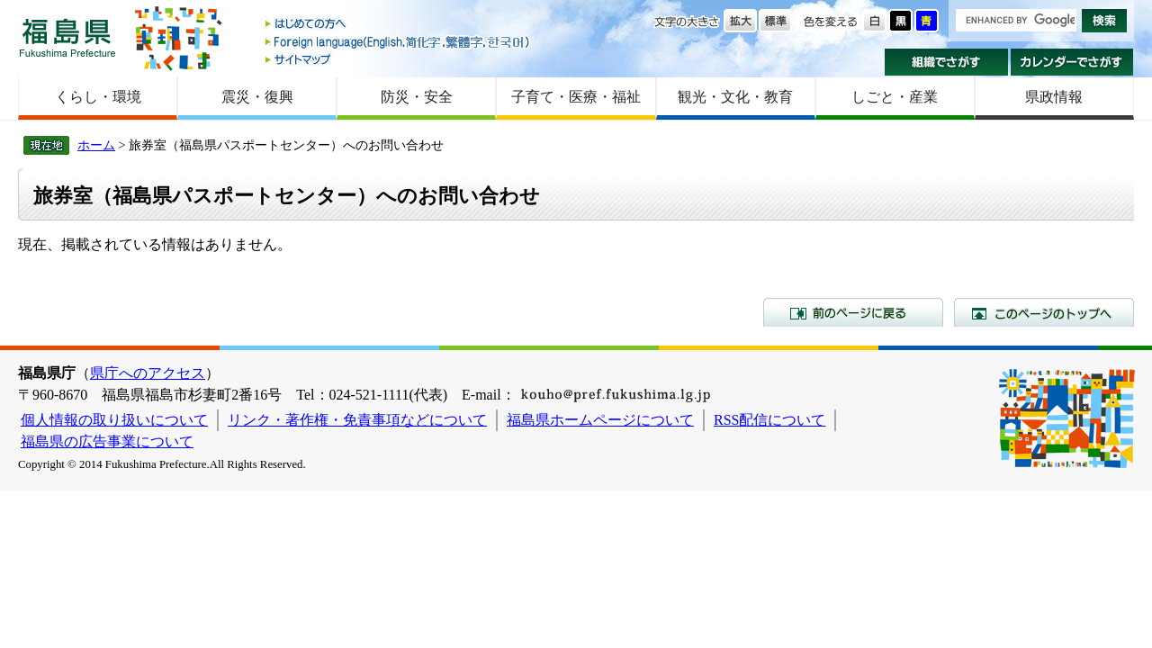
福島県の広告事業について (107, 441)
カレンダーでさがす (1072, 62)
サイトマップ (399, 59)
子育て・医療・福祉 (576, 96)
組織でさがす (946, 62)
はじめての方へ (399, 24)
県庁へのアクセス (147, 373)
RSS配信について (769, 420)
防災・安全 (417, 96)
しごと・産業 (894, 96)
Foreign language (399, 41)
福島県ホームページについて (600, 420)
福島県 (67, 37)
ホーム (96, 145)
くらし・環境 (98, 96)
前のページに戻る (853, 312)
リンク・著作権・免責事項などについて (357, 420)
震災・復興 (257, 96)
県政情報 (1054, 96)
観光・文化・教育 (735, 96)
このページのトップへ (1044, 312)
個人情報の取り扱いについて (114, 420)
